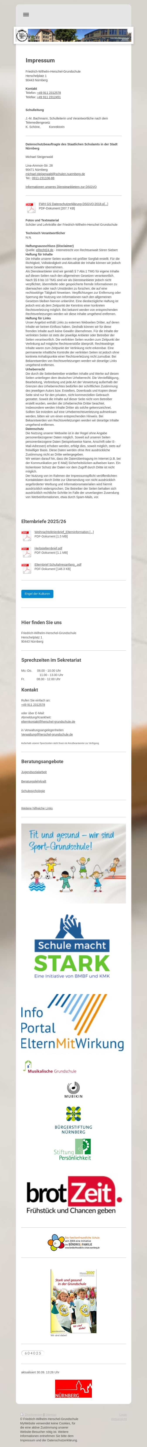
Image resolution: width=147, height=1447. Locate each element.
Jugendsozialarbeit (34, 772)
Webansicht (119, 1419)
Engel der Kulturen (37, 593)
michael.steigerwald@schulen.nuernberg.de (55, 174)
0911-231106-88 (43, 178)
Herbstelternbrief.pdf (48, 548)
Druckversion (32, 1414)
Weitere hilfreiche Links (37, 808)
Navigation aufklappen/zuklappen (73, 14)
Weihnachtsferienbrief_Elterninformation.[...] (64, 532)
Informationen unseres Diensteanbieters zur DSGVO (61, 187)
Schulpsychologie (33, 791)
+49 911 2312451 (49, 97)
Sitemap (50, 1414)
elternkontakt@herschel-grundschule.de (48, 721)
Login (123, 1414)
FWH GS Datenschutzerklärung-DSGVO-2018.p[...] (73, 204)
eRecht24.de (44, 250)
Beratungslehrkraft (33, 781)
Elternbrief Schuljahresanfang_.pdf (58, 564)
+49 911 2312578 (49, 92)
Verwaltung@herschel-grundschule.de (47, 734)
